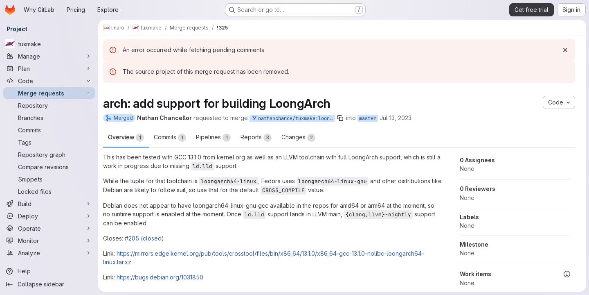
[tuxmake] (49, 44)
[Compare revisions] (49, 166)
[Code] (49, 80)
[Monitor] (49, 240)
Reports (256, 138)
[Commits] (49, 130)
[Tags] (49, 142)
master (367, 118)
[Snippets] (49, 179)
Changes (298, 138)
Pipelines (213, 138)
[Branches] (49, 117)
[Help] (49, 271)
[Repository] (49, 105)
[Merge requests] (49, 93)
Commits (170, 138)
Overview (126, 138)
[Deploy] (49, 216)
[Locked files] (49, 191)
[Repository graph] (49, 154)
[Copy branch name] (340, 118)
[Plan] (49, 68)
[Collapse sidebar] (49, 284)
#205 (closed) (144, 238)
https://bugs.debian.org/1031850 (160, 277)
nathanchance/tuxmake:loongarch (293, 118)
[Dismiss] (565, 50)
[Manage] (49, 56)
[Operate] (49, 228)
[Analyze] (49, 253)
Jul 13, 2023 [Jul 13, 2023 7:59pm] (395, 117)
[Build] (49, 203)
